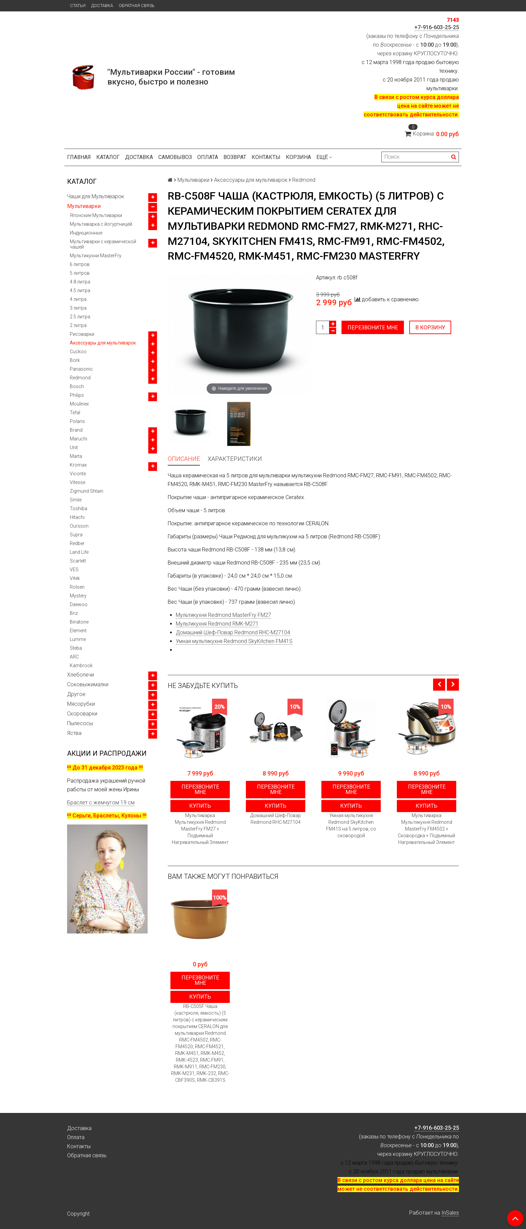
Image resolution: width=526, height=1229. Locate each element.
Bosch (77, 386)
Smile (76, 499)
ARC (74, 656)
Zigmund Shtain (86, 491)
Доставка (102, 5)
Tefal (75, 412)
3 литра (78, 308)
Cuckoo (78, 351)
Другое (76, 694)
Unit (74, 447)
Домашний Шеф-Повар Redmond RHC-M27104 (233, 632)
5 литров (80, 273)
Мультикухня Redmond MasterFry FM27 (223, 615)
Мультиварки (84, 206)
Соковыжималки (87, 684)
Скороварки (82, 713)
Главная (79, 157)
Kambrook (81, 665)
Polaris (77, 421)
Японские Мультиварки (96, 215)
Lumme (78, 639)
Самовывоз (175, 157)
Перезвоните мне (373, 327)
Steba (76, 648)
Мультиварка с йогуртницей (101, 224)
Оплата (207, 157)
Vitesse (77, 482)
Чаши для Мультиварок (95, 196)
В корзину (430, 327)
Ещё (324, 157)
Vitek (75, 578)
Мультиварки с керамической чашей (103, 244)
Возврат (234, 157)
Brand (76, 430)
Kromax (78, 465)
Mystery (78, 595)
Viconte (78, 473)
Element (78, 630)
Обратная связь (137, 5)
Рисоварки (82, 334)
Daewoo (79, 604)
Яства (74, 733)
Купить (200, 806)
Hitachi (77, 517)
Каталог (108, 157)
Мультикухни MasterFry (95, 255)
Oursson (79, 526)
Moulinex (79, 404)
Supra (76, 534)
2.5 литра (80, 316)
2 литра (78, 325)
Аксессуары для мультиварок (103, 342)
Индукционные (86, 232)
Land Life (79, 552)
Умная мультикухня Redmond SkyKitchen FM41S (234, 641)
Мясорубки (81, 704)
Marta (76, 456)
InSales (450, 1213)
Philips (77, 395)
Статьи (78, 5)
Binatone (79, 622)
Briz (74, 613)
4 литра (78, 299)
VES (74, 569)
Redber (77, 543)
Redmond (80, 377)
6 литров (80, 264)
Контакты (266, 157)
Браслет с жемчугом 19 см (101, 802)
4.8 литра (80, 281)
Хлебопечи (80, 675)
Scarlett (78, 561)
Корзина (298, 157)
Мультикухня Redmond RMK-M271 (217, 624)
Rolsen (77, 587)
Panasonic (81, 369)
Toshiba (78, 508)
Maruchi (78, 438)
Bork (75, 360)
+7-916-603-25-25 (436, 27)
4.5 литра (80, 290)
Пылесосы (80, 723)
